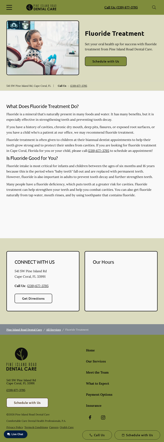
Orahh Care (67, 427)
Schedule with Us (105, 61)
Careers (53, 427)
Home (90, 350)
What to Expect (97, 383)
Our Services (96, 361)
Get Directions (33, 298)
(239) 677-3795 (78, 85)
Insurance (94, 406)
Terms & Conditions (36, 427)
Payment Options (99, 394)
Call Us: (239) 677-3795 (121, 7)
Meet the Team (97, 372)
